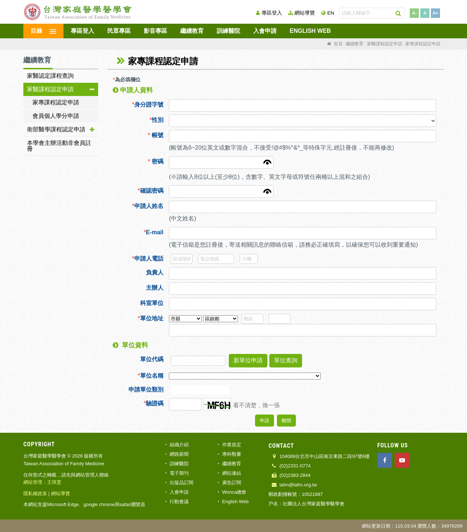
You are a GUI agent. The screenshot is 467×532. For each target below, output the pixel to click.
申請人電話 (147, 258)
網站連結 (231, 473)
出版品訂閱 (181, 482)
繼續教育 (192, 31)
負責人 (154, 272)
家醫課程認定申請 (50, 89)
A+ (436, 13)
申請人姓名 (147, 206)
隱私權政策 (35, 493)
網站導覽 (304, 13)
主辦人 (154, 288)
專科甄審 (231, 454)
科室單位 (151, 303)
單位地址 (150, 318)
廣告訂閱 (231, 482)
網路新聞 (179, 454)
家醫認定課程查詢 (50, 76)
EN (330, 13)
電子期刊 (179, 473)
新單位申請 (248, 360)
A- (414, 13)
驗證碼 (153, 403)
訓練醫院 (228, 31)
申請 (264, 420)
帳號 (155, 135)
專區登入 (272, 13)
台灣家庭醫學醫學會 (78, 12)
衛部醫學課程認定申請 (56, 129)
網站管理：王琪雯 (42, 482)
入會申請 (265, 31)
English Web (310, 31)
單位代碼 (151, 359)
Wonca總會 (234, 492)
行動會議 (179, 501)
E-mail (153, 232)
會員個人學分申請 (55, 116)
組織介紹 (179, 444)
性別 (156, 120)
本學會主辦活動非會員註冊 (59, 146)
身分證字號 (147, 104)
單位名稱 (150, 376)
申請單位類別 (145, 389)
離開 (286, 420)
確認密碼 (150, 191)
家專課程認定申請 (55, 102)
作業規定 (231, 444)
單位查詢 (285, 360)
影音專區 (155, 31)
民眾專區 (119, 31)
